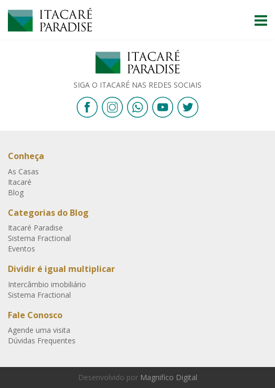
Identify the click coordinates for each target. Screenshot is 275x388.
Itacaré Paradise (50, 20)
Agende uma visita (39, 330)
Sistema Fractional (39, 238)
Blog (16, 192)
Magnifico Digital (168, 377)
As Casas (23, 171)
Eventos (21, 249)
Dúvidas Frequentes (42, 340)
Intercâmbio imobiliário (47, 284)
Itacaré (19, 182)
